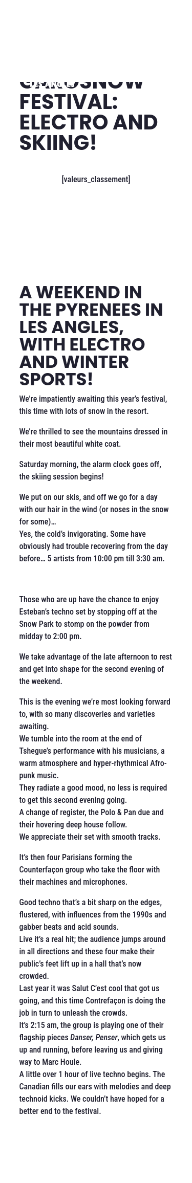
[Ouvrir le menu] (151, 73)
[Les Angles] (52, 73)
